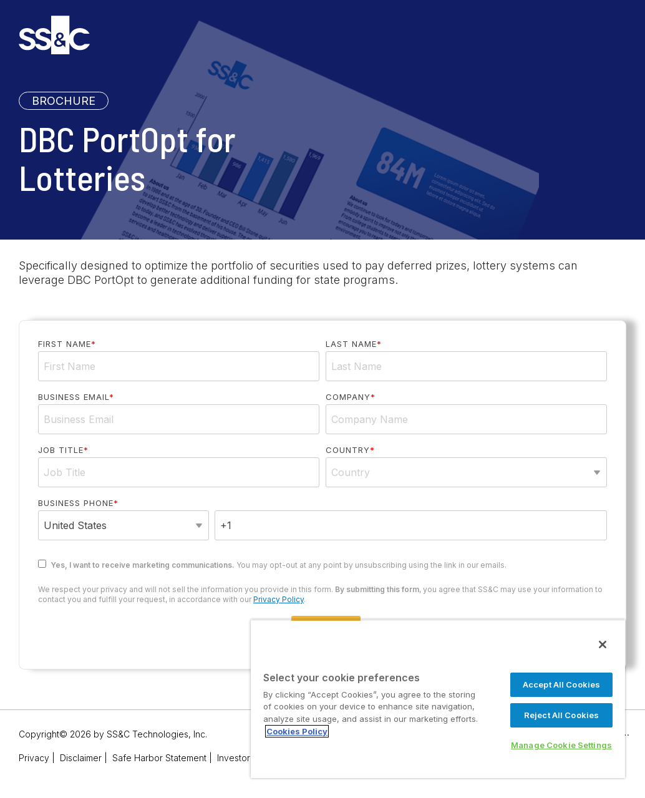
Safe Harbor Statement (159, 757)
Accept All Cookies (561, 684)
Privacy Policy (278, 599)
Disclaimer (81, 757)
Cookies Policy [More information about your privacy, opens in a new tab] (296, 731)
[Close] (602, 644)
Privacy (34, 757)
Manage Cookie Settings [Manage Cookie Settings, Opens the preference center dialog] (561, 745)
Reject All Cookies (561, 715)
